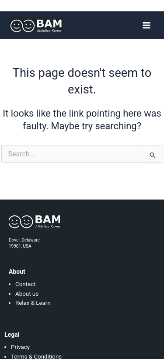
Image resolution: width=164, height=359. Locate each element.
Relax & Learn (33, 303)
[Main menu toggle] (146, 25)
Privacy (20, 347)
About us (26, 293)
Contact (25, 284)
